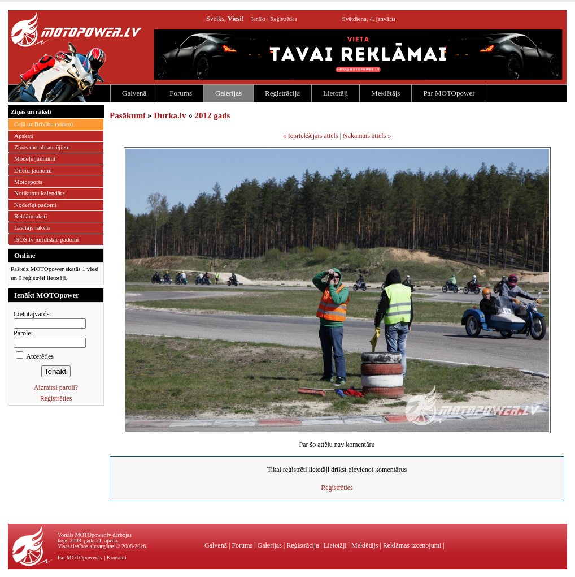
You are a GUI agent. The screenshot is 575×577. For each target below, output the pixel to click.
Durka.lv (170, 115)
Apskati (23, 135)
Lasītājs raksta (32, 227)
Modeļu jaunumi (34, 158)
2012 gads (212, 115)
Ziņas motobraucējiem (42, 147)
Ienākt (258, 19)
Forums (180, 93)
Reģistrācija (282, 93)
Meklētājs (385, 93)
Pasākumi (127, 115)
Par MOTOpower (448, 93)
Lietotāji (335, 93)
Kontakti (117, 557)
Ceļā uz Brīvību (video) (43, 123)
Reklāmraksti (30, 216)
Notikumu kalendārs (39, 193)
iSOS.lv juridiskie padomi (46, 239)
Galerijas (228, 93)
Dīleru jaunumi (33, 170)
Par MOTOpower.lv (80, 557)
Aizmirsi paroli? (56, 387)
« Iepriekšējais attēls (310, 136)
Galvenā (134, 93)
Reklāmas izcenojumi (412, 545)
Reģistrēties (283, 19)
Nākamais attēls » (367, 136)
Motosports (28, 181)
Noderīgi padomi (35, 204)
